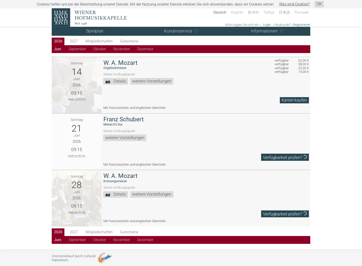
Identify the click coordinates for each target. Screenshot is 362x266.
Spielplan (94, 31)
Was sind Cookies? (294, 4)
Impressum (60, 260)
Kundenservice (178, 31)
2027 (74, 41)
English (237, 12)
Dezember (145, 49)
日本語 (284, 12)
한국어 (253, 12)
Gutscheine (129, 41)
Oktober (99, 49)
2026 (58, 41)
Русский (301, 12)
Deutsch (219, 12)
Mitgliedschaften (99, 41)
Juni (57, 49)
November (121, 49)
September (77, 49)
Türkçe (268, 12)
